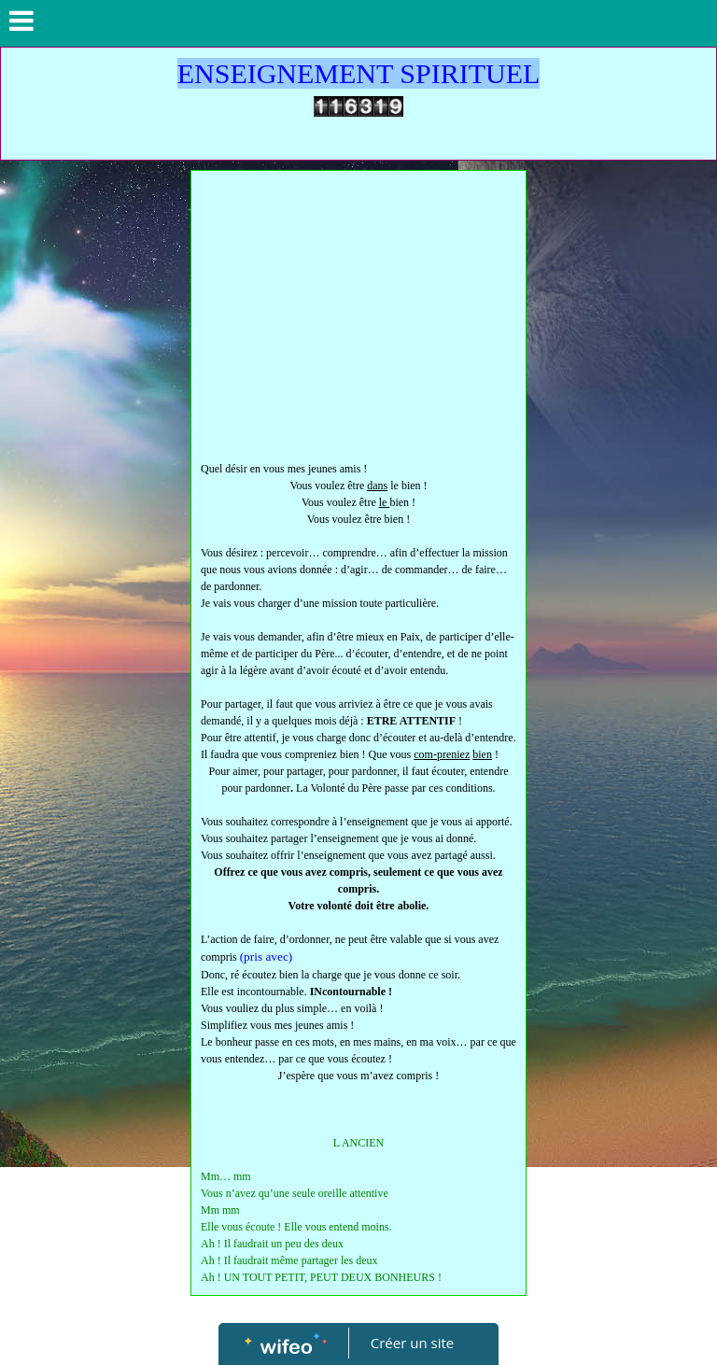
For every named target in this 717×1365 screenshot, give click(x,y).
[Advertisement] (358, 320)
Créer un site (412, 1342)
